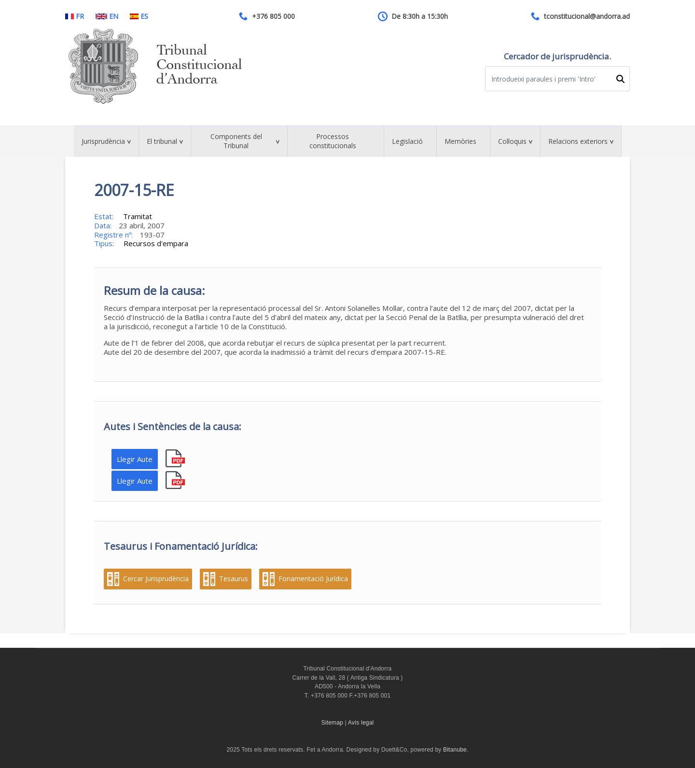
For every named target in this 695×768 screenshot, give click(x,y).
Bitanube (455, 749)
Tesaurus (233, 578)
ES (139, 16)
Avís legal (361, 722)
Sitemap (332, 722)
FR (74, 16)
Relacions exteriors (578, 141)
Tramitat (137, 216)
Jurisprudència (103, 141)
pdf (176, 459)
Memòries (460, 141)
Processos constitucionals (332, 141)
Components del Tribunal (236, 141)
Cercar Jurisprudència (156, 578)
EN (107, 16)
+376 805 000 (273, 16)
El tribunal (162, 141)
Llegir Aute (135, 459)
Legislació (407, 141)
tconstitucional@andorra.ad (587, 16)
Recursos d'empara (156, 243)
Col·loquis (512, 141)
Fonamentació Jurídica (313, 578)
